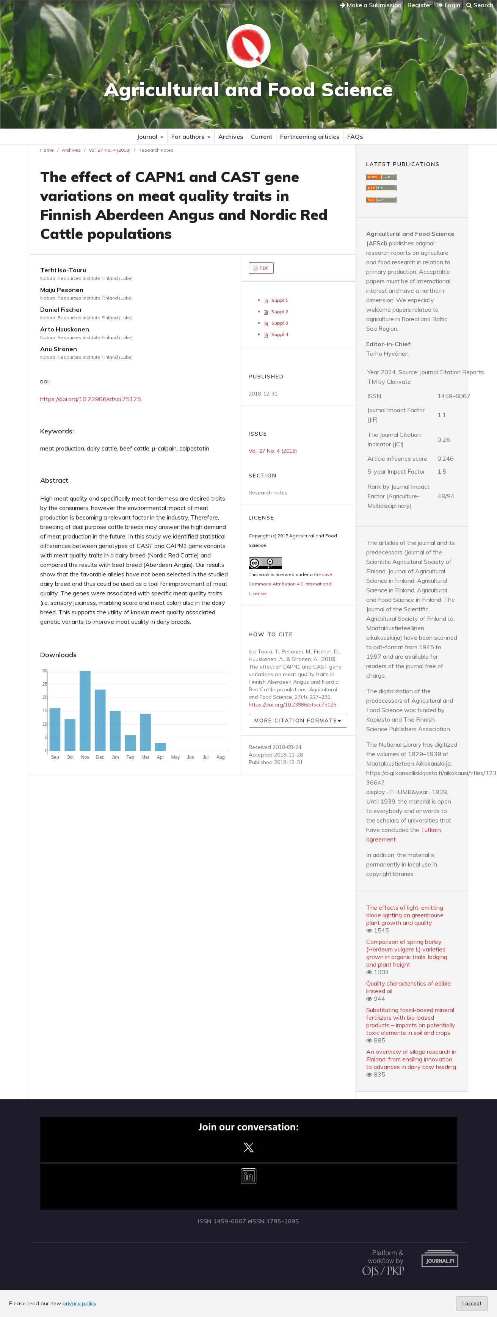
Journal (148, 136)
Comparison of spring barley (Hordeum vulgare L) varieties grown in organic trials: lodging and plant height (406, 953)
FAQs (355, 136)
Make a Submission (370, 5)
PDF (264, 268)
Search (479, 5)
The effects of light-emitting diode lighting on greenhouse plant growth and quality (405, 915)
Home (47, 150)
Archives (230, 136)
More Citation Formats (295, 720)
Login (448, 5)
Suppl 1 (279, 300)
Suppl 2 (279, 311)
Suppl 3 (279, 323)
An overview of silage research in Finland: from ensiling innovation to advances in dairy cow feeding (411, 1059)
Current (261, 136)
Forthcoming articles (309, 136)
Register (419, 5)
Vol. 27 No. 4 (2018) (109, 150)
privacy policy (79, 1303)
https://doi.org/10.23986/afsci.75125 (90, 399)
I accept (472, 1303)
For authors (188, 136)
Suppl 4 (279, 334)
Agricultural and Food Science (248, 89)
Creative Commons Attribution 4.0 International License (290, 583)
